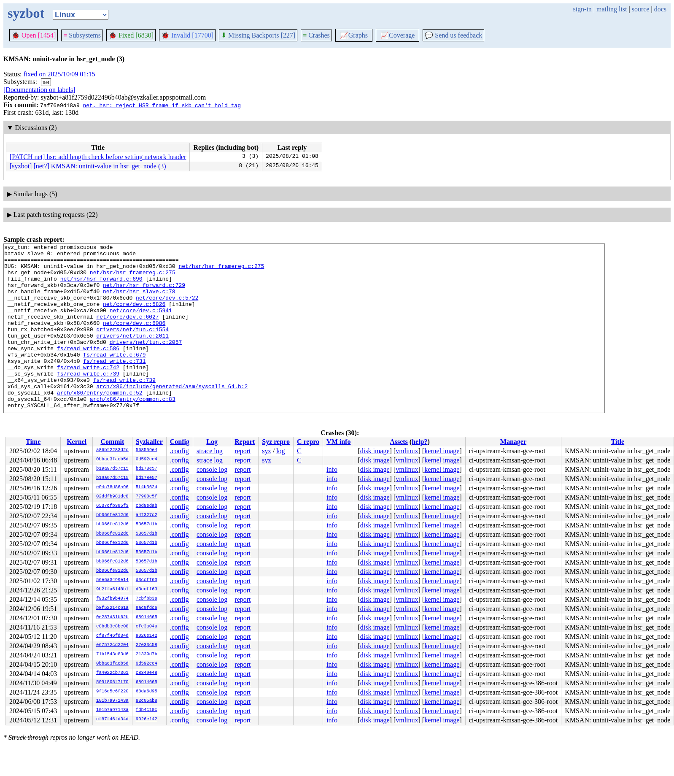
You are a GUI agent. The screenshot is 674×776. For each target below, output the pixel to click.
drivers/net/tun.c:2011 (132, 354)
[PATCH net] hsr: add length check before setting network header (98, 156)
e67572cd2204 (112, 645)
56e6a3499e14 (112, 580)
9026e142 (146, 636)
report (243, 450)
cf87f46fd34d (112, 636)
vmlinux (407, 450)
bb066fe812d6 (112, 515)
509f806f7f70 (112, 682)
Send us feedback (453, 35)
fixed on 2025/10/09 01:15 (59, 74)
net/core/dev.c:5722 (167, 309)
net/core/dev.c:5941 (141, 324)
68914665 (146, 617)
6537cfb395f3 (112, 506)
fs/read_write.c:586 (88, 369)
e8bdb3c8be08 (112, 627)
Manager (513, 441)
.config (179, 450)
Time (33, 441)
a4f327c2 (146, 515)
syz (266, 450)
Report (245, 441)
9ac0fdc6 (146, 608)
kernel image (441, 450)
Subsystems (82, 35)
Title (617, 441)
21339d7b (146, 654)
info (331, 469)
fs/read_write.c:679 (114, 377)
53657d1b (146, 524)
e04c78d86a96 (112, 487)
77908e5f (146, 497)
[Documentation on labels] (39, 89)
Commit (112, 441)
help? (419, 441)
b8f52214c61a (112, 608)
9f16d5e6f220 (112, 692)
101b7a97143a (112, 701)
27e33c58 (146, 645)
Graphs (354, 35)
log (280, 450)
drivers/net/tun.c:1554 (132, 347)
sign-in (582, 9)
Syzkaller (149, 441)
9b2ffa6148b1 (112, 589)
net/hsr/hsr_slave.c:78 (139, 301)
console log (212, 469)
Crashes (316, 35)
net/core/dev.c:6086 (134, 339)
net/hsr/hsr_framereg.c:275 (221, 271)
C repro (308, 441)
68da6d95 (146, 692)
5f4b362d (146, 487)
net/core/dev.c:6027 (127, 331)
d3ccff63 (146, 580)
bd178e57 (146, 469)
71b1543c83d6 (112, 654)
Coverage (397, 35)
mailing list (611, 9)
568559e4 (146, 450)
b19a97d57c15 (112, 469)
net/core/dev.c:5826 (134, 316)
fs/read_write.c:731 (114, 385)
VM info (338, 441)
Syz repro (276, 441)
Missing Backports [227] (258, 35)
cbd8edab (146, 506)
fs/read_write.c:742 (88, 392)
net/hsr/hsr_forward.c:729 (144, 293)
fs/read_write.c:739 (88, 400)
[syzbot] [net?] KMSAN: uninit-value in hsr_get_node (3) (88, 166)
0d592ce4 (146, 459)
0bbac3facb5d (112, 459)
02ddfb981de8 (112, 497)
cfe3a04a (146, 627)
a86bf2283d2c (112, 450)
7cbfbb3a (146, 599)
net (46, 82)
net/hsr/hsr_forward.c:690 (101, 286)
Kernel (76, 441)
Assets (399, 441)
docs (660, 9)
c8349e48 (146, 673)
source (641, 9)
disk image (375, 450)
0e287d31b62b (112, 617)
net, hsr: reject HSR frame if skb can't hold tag (161, 105)
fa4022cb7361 (112, 673)
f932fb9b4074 (112, 599)
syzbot (26, 13)
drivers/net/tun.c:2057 (146, 362)
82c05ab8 (146, 701)
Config (179, 441)
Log (212, 441)
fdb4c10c (146, 710)
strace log (210, 450)
